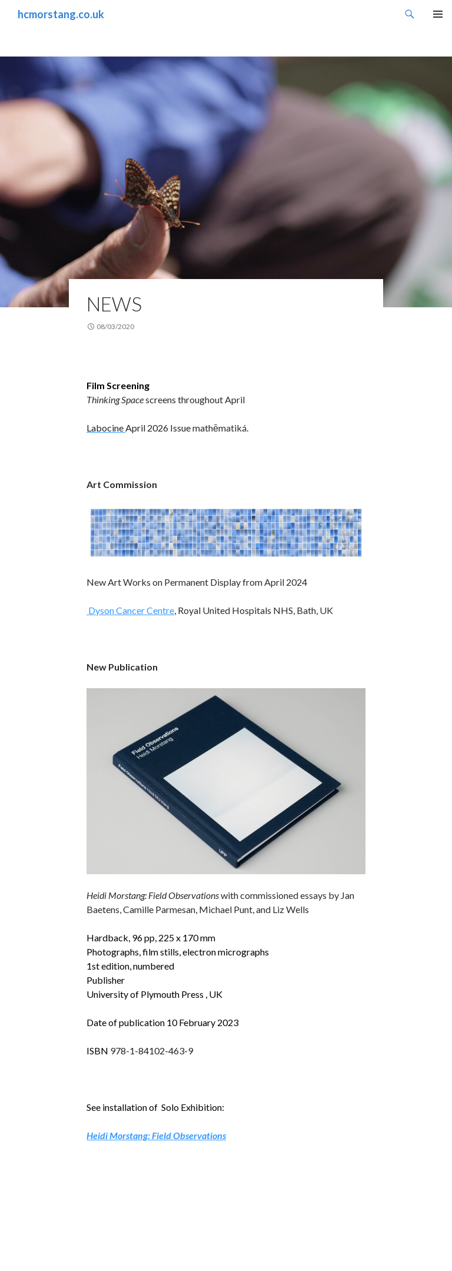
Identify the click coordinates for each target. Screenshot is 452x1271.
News (114, 304)
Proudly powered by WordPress (68, 1256)
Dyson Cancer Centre (130, 610)
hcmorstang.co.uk (61, 14)
